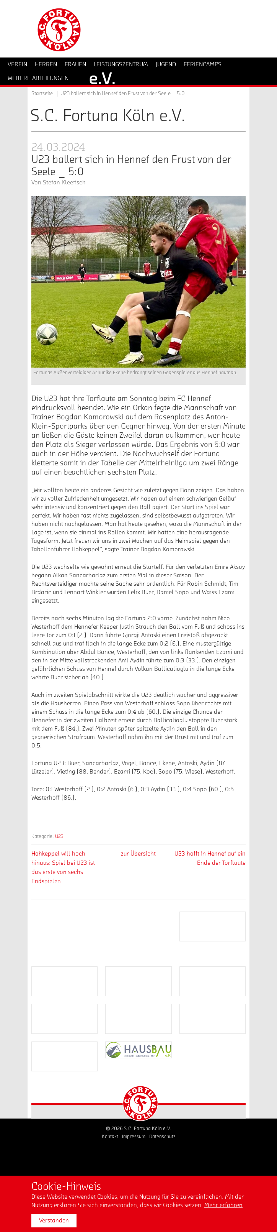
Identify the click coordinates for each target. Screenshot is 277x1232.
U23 (59, 836)
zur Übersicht (138, 854)
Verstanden (54, 1220)
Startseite (42, 93)
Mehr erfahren (223, 1205)
